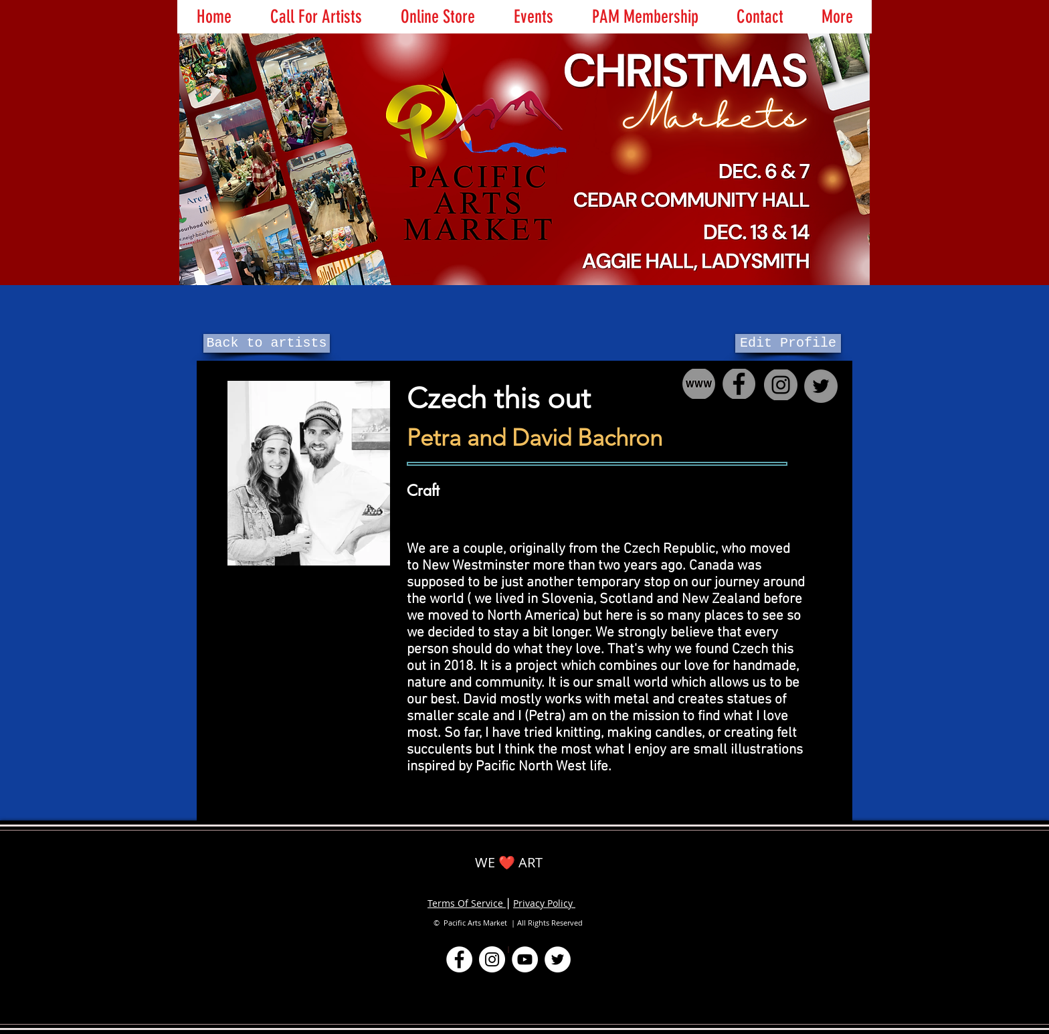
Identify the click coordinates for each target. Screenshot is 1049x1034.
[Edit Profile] (788, 343)
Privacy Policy (544, 903)
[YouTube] (525, 959)
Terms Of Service (466, 903)
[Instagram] (492, 959)
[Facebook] (459, 959)
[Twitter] (558, 959)
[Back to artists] (266, 343)
